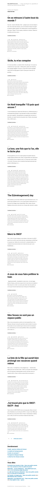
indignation (26, 175)
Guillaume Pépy (12, 132)
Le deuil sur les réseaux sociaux (16, 456)
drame (12, 175)
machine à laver (23, 219)
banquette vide (16, 338)
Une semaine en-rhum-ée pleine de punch (21, 466)
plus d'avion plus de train (12, 135)
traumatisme (10, 392)
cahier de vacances (22, 338)
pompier (18, 388)
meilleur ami (23, 46)
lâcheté (12, 343)
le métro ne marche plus (15, 258)
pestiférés (14, 182)
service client (18, 430)
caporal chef (10, 130)
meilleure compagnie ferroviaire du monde (14, 134)
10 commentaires (11, 186)
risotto (17, 91)
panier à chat (13, 220)
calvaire (19, 424)
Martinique (13, 179)
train (14, 303)
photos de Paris (13, 388)
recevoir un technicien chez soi (13, 429)
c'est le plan (21, 42)
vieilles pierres (25, 92)
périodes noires (10, 182)
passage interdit (15, 180)
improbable (13, 46)
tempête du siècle (23, 183)
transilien (9, 184)
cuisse (19, 339)
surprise (25, 48)
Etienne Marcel (10, 255)
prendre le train (20, 90)
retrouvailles (14, 48)
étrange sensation (23, 340)
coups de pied (12, 299)
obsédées (21, 387)
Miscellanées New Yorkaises (15, 476)
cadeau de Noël (25, 42)
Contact (29, 486)
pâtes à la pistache (24, 87)
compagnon (16, 43)
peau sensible (20, 180)
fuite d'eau (20, 175)
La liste (21, 380)
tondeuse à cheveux (20, 391)
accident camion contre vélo (13, 215)
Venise (22, 92)
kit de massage (10, 385)
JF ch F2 (20, 214)
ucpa (19, 92)
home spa (26, 384)
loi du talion (23, 86)
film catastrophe (15, 175)
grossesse (9, 46)
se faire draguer (15, 344)
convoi (26, 298)
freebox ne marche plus (11, 426)
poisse (22, 182)
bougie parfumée (19, 128)
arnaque (19, 215)
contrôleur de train (14, 339)
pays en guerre (25, 134)
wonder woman (18, 184)
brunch (18, 42)
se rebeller (12, 346)
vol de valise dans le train (20, 303)
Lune (26, 86)
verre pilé (26, 222)
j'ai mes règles (15, 257)
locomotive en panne (18, 300)
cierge (13, 130)
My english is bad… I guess (17, 480)
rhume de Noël (23, 135)
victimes (24, 262)
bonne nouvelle (10, 128)
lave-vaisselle (12, 219)
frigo (25, 218)
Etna (22, 83)
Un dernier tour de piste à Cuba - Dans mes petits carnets (22, 465)
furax (15, 342)
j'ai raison (16, 46)
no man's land (13, 47)
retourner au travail (22, 389)
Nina (9, 39)
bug (17, 424)
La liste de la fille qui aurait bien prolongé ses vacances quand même (23, 361)
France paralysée (24, 131)
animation (10, 296)
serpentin (14, 430)
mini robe (20, 343)
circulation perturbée (17, 130)
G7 (16, 384)
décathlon (26, 82)
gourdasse (18, 342)
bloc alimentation (13, 424)
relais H (25, 182)
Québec (26, 47)
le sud (21, 385)
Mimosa (27, 46)
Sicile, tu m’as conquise (19, 60)
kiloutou (9, 219)
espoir (20, 131)
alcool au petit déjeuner (12, 40)
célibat (9, 43)
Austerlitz (21, 127)
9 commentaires (11, 95)
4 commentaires (11, 305)
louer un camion (17, 219)
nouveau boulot (25, 258)
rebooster (9, 91)
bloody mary (18, 40)
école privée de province (11, 44)
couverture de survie (21, 174)
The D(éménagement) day (20, 195)
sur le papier (14, 136)
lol (22, 385)
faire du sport (22, 255)
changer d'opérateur (24, 424)
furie (25, 255)
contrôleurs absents (11, 131)
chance (24, 171)
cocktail (23, 82)
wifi (8, 432)
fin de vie (19, 425)
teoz (11, 303)
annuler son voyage (12, 254)
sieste (17, 183)
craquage (16, 254)
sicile (26, 91)
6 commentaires (11, 224)
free (27, 425)
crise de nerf (21, 254)
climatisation (16, 298)
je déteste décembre (24, 132)
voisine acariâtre (10, 223)
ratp (14, 259)
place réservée (24, 343)
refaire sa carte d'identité (20, 259)
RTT (11, 430)
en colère (12, 340)
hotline (16, 426)
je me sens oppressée (24, 342)
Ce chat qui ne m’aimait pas (17, 473)
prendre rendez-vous (21, 428)
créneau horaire (10, 425)
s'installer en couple (20, 48)
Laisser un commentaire (13, 51)
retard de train (10, 48)
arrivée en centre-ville (15, 296)
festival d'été (12, 342)
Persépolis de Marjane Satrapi (15, 455)
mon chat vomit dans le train (15, 387)
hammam (13, 300)
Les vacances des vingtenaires (17, 80)
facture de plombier (21, 218)
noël (16, 47)
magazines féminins (23, 178)
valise (21, 262)
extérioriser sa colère (16, 255)
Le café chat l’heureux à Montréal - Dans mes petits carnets (23, 472)
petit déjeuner (18, 182)
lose (19, 178)
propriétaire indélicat (22, 220)
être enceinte (18, 44)
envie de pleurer (25, 254)
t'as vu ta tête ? (11, 391)
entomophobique (17, 340)
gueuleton (23, 384)
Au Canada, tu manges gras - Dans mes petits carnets (21, 475)
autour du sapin (25, 127)
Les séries (10, 80)
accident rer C (11, 127)
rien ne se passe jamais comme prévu (16, 222)
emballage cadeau (17, 383)
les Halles (20, 258)
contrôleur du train (22, 298)
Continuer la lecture (12, 35)
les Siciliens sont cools (17, 86)
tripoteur (9, 347)
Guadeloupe (19, 384)
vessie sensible (13, 184)
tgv (12, 303)
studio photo (18, 262)
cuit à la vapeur (17, 299)
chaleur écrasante (19, 82)
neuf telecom (10, 428)
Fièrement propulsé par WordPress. (21, 486)
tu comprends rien (25, 430)
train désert (25, 346)
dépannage (21, 299)
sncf (19, 183)
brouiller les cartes (13, 42)
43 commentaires (11, 348)
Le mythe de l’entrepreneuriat (15, 451)
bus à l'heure (14, 82)
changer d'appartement (11, 218)
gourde (25, 84)
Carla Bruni (9, 383)
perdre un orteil (25, 180)
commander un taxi (14, 174)
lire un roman (16, 343)
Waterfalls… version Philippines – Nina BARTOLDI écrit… (22, 468)
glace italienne (21, 84)
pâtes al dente (10, 88)
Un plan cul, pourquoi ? (13, 453)
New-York (9, 47)
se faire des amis (13, 183)
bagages (23, 296)
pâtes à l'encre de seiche (17, 87)
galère (23, 175)
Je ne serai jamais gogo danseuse (19, 470)
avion (20, 296)
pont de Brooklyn (22, 47)
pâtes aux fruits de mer (16, 88)
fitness (14, 384)
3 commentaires (11, 393)
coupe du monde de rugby (22, 43)
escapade (19, 83)
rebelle (25, 90)
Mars (8, 87)
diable (16, 218)
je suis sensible (20, 257)
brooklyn (22, 40)
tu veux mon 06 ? (15, 92)
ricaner (27, 389)
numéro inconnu (14, 428)
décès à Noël (16, 131)
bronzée (10, 82)
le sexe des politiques (16, 385)
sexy (20, 346)
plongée (16, 90)
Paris (18, 47)
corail (8, 299)
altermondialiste (11, 338)
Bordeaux (14, 128)
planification (17, 220)
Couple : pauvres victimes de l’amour (17, 449)
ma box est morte (21, 426)
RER (13, 389)
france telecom (24, 425)
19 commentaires (11, 433)
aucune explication (16, 127)
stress (15, 262)
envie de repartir (15, 83)
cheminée (9, 174)
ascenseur (22, 215)
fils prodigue (26, 44)
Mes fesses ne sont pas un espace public (21, 316)
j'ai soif (20, 46)
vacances (18, 392)
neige (11, 180)
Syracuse (11, 92)
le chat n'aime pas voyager (14, 178)
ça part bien (24, 128)
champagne (12, 43)
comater (12, 383)
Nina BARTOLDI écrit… (13, 3)
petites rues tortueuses (11, 90)
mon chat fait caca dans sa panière (20, 179)
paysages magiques (23, 88)
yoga (10, 263)
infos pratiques (17, 132)
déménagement (15, 425)
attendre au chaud (12, 171)
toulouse (25, 391)
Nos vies (23, 39)
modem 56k (26, 426)
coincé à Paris (23, 130)
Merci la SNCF (15, 234)
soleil (8, 92)
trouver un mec (14, 392)
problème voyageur (11, 259)
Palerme (11, 87)
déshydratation (10, 83)
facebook (21, 44)
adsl (9, 424)
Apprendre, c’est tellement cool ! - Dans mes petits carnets (23, 478)
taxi (15, 391)
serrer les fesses (17, 346)
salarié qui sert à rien (21, 91)
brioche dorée (20, 171)
